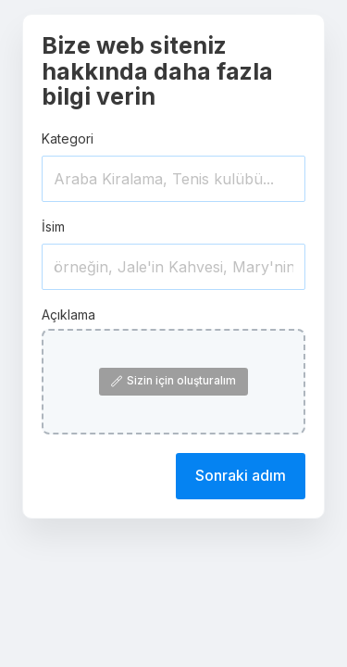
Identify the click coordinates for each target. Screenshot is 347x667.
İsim (53, 226)
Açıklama (68, 314)
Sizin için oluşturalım (173, 380)
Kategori (67, 138)
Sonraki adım (240, 475)
